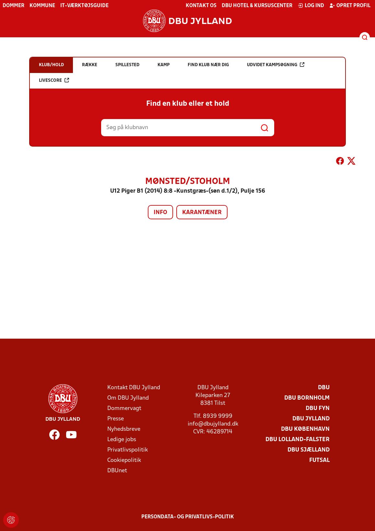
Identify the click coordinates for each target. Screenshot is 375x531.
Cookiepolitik (124, 460)
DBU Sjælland (308, 450)
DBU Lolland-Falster (297, 439)
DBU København (305, 429)
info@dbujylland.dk (213, 424)
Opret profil (349, 5)
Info (160, 212)
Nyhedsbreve (123, 429)
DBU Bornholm (307, 398)
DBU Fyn (318, 408)
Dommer (13, 6)
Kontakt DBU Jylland (133, 388)
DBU (324, 388)
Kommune (42, 6)
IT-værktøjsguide (84, 6)
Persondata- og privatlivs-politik (187, 517)
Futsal (319, 460)
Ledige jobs (121, 439)
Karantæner (202, 212)
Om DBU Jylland (128, 398)
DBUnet (117, 471)
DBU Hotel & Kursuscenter (257, 6)
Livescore (54, 80)
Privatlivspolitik (127, 450)
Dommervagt (124, 408)
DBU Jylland (311, 419)
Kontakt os (201, 6)
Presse (115, 419)
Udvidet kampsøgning (275, 64)
